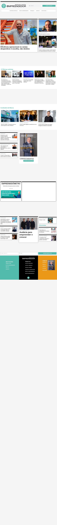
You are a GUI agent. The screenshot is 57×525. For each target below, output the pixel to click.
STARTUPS (38, 10)
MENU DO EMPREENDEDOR (24, 10)
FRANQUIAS (32, 10)
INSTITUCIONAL (44, 10)
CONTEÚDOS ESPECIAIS (14, 10)
